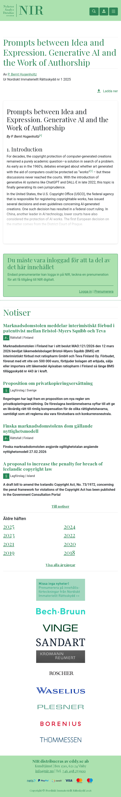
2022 (69, 535)
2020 (70, 543)
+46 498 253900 (74, 771)
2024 (69, 526)
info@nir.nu (44, 771)
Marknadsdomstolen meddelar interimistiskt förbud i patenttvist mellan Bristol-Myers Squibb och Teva (58, 327)
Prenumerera (103, 291)
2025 (8, 526)
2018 (69, 552)
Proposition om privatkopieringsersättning (48, 383)
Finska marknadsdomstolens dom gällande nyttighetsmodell (48, 428)
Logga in (85, 291)
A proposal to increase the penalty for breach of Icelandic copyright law (53, 466)
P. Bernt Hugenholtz (22, 74)
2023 (9, 535)
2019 (8, 552)
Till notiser (60, 506)
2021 (8, 543)
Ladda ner (107, 91)
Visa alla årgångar (60, 565)
